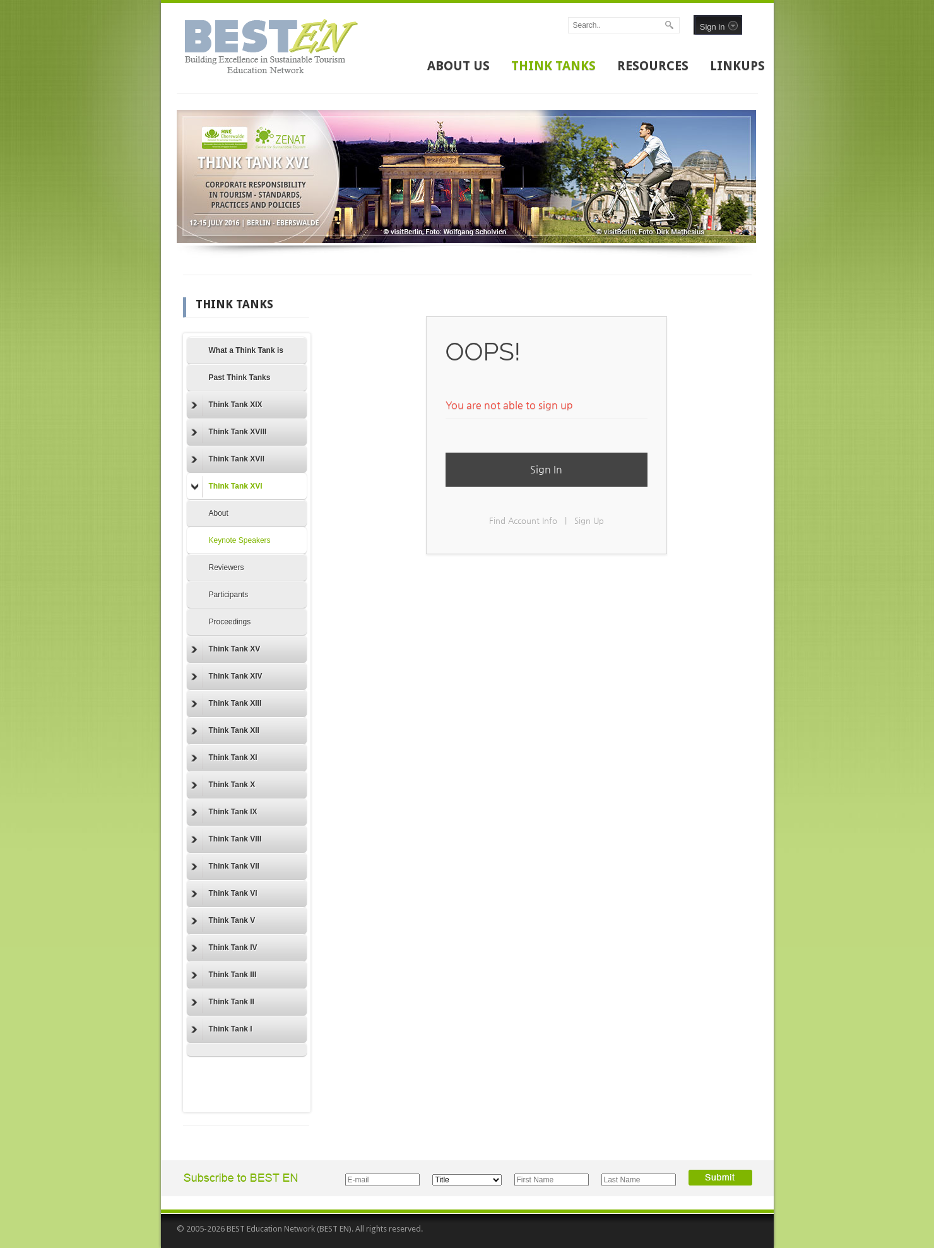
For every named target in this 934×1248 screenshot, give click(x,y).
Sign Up (589, 520)
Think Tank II (222, 1002)
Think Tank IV (224, 948)
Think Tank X (223, 785)
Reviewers (226, 567)
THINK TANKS (553, 65)
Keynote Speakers (240, 540)
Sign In (546, 469)
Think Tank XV (226, 649)
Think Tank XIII (226, 704)
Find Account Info (523, 520)
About (218, 513)
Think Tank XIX (227, 405)
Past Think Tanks (240, 377)
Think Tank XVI (227, 486)
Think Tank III (224, 975)
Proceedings (230, 621)
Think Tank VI (224, 894)
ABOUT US (458, 65)
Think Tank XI (224, 758)
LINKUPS (737, 65)
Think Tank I (221, 1029)
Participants (229, 594)
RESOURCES (653, 65)
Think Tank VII (225, 866)
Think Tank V (223, 921)
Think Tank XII (225, 731)
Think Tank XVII (227, 459)
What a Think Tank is (246, 350)
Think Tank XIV (227, 676)
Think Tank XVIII (229, 432)
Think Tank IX (224, 812)
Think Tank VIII (226, 839)
